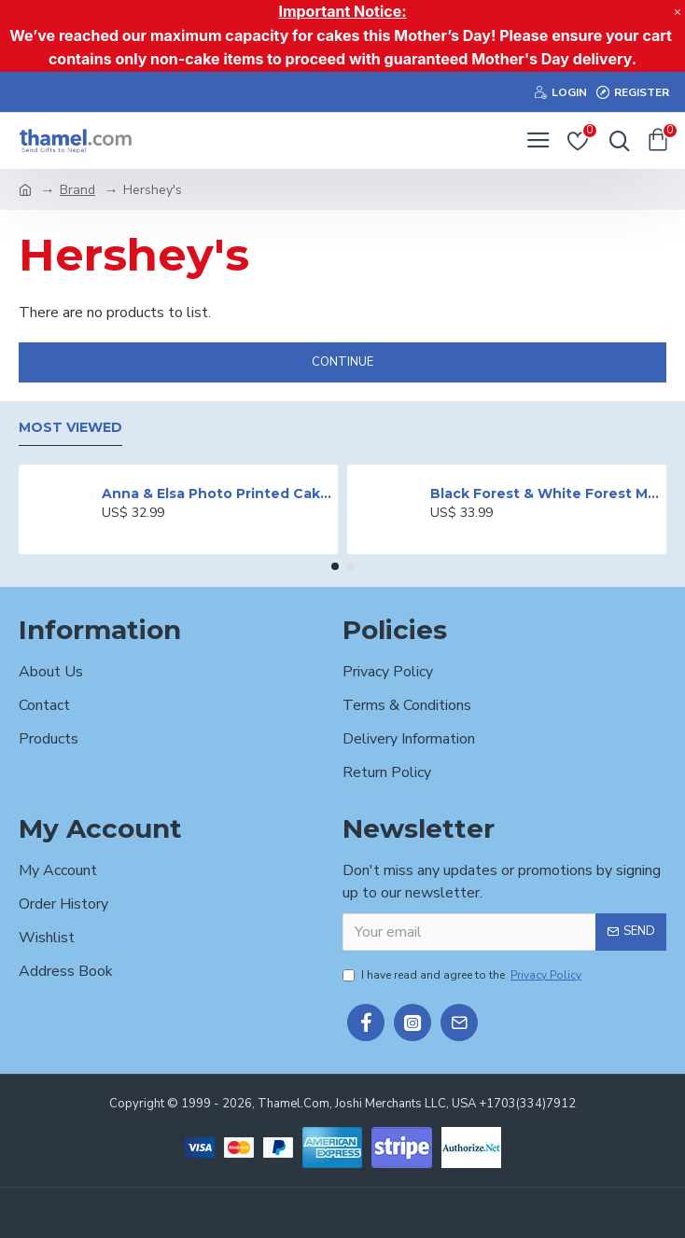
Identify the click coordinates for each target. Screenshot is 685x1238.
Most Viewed (70, 428)
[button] (335, 566)
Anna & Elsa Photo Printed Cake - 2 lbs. (216, 493)
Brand (77, 190)
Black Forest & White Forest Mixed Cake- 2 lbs (545, 493)
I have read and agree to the (463, 975)
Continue (342, 362)
